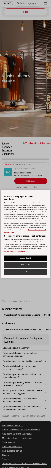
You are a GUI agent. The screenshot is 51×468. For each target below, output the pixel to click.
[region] (25, 234)
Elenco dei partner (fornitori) (14, 251)
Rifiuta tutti (25, 265)
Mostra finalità (25, 258)
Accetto (26, 272)
